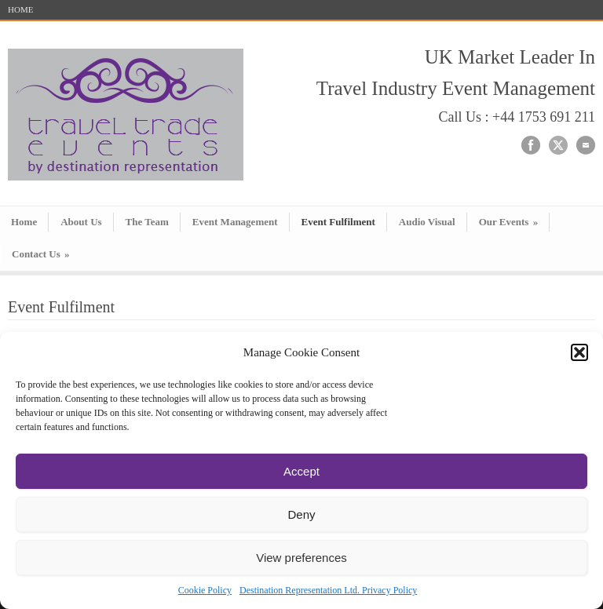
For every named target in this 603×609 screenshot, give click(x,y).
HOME (20, 9)
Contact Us (41, 254)
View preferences (301, 557)
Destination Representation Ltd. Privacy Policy (328, 590)
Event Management (235, 222)
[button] (579, 352)
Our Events (508, 222)
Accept (301, 471)
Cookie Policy (205, 590)
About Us (80, 222)
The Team (147, 222)
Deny (301, 514)
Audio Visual (427, 222)
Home (24, 222)
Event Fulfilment (338, 222)
